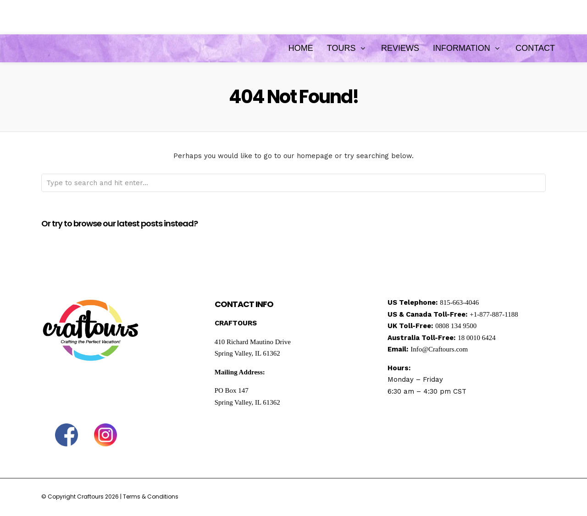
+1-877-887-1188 (494, 314)
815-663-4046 (459, 302)
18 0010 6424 (477, 337)
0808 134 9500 (455, 325)
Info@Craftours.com (439, 349)
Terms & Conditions (150, 496)
